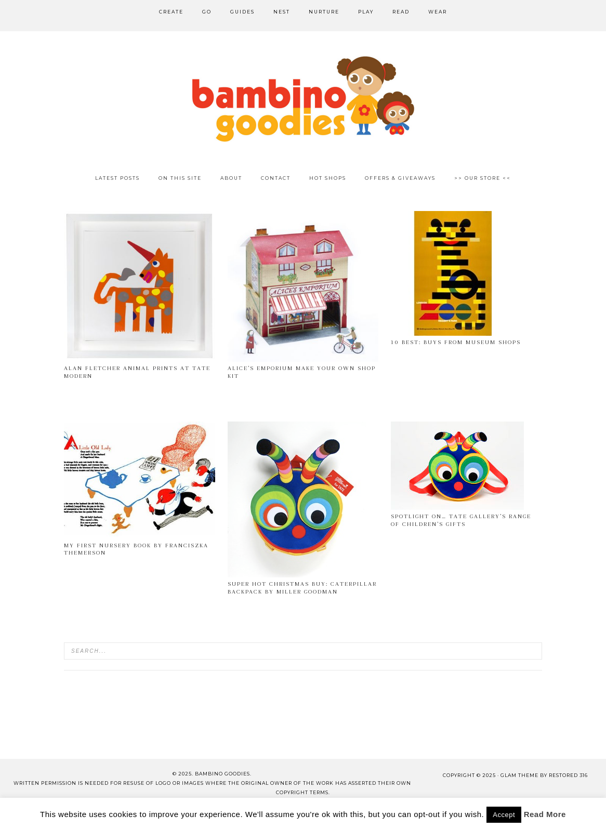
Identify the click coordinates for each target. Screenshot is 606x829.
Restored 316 (568, 775)
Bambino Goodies (303, 99)
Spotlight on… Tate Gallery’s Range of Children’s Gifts (461, 520)
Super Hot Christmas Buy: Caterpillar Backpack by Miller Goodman (302, 588)
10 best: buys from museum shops (456, 342)
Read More (545, 814)
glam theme (519, 775)
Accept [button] (504, 815)
